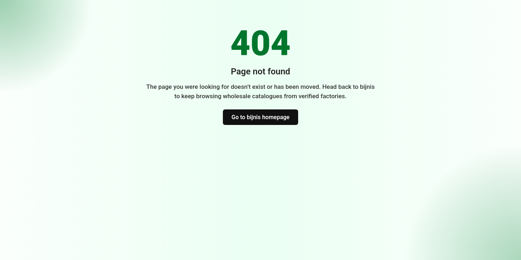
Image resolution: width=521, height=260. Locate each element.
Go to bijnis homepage (260, 117)
